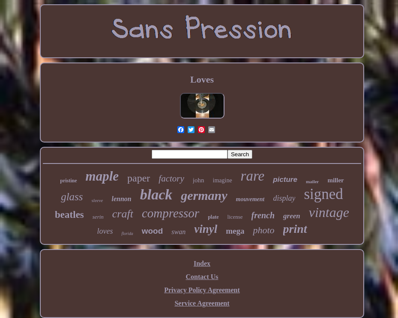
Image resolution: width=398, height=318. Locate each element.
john (198, 180)
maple (102, 176)
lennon (121, 198)
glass (72, 196)
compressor (170, 213)
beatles (69, 214)
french (263, 215)
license (235, 217)
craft (122, 214)
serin (98, 217)
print (295, 228)
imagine (222, 180)
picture (285, 179)
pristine (68, 181)
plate (213, 217)
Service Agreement (201, 303)
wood (152, 230)
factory (171, 178)
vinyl (205, 229)
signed (323, 194)
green (291, 216)
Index (202, 263)
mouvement (250, 199)
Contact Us (202, 276)
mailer (312, 181)
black (156, 194)
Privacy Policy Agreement (202, 290)
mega (235, 230)
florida (127, 233)
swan (178, 231)
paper (138, 178)
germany (204, 195)
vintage (329, 212)
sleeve (97, 200)
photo (263, 230)
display (284, 198)
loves (105, 231)
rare (253, 176)
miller (335, 180)
